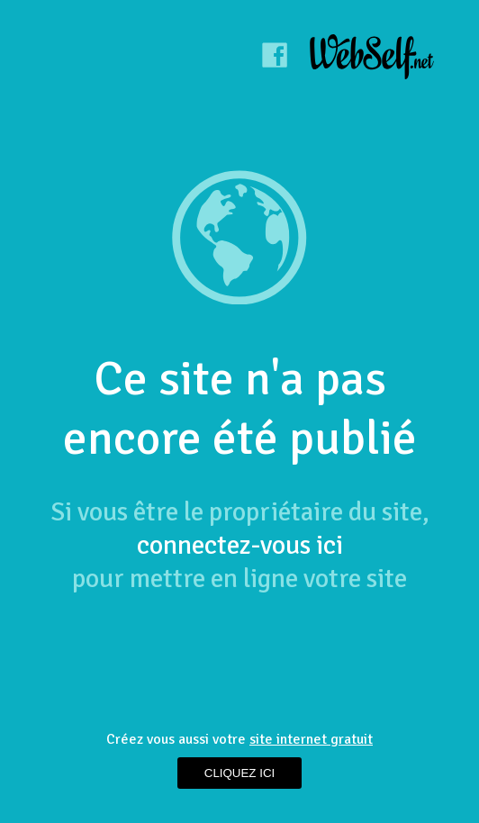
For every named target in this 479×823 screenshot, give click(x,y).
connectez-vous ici (240, 545)
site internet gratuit (311, 739)
